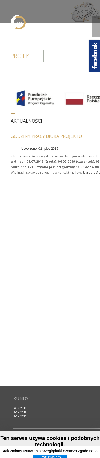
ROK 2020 (20, 416)
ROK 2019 (20, 412)
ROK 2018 (20, 408)
